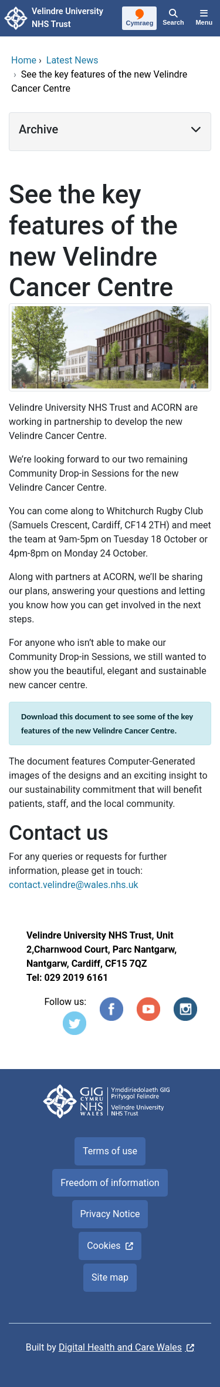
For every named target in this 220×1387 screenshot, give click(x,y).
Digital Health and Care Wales (120, 1347)
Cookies (103, 1245)
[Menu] (204, 18)
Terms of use (110, 1151)
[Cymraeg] (139, 18)
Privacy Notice (110, 1214)
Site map (110, 1277)
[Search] (173, 18)
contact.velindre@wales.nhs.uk (73, 884)
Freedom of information (109, 1182)
